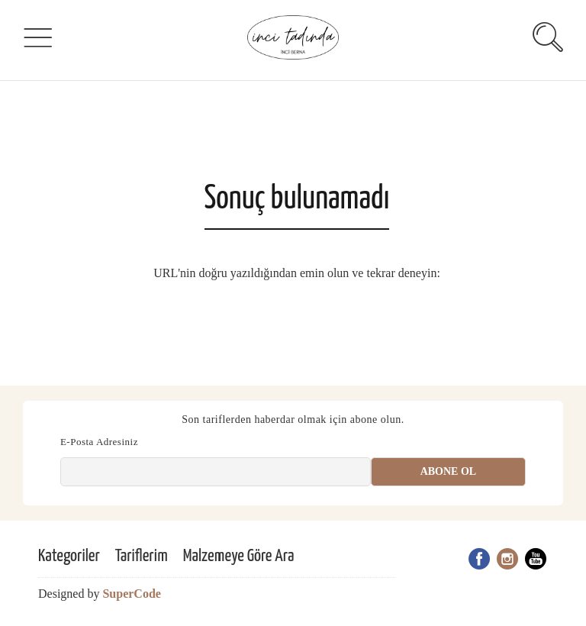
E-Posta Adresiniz (99, 441)
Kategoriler (69, 556)
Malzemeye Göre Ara (239, 556)
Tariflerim (141, 556)
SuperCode (131, 593)
